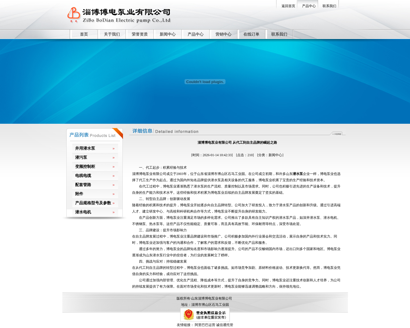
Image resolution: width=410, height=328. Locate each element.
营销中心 (223, 34)
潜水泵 (298, 174)
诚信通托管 (224, 325)
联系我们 (329, 6)
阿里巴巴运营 (205, 325)
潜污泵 (81, 157)
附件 (79, 194)
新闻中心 (168, 34)
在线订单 (251, 34)
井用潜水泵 (85, 148)
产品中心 (309, 6)
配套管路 (83, 185)
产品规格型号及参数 (93, 203)
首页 (84, 34)
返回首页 (288, 6)
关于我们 (112, 34)
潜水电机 (83, 212)
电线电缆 (83, 176)
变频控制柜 (85, 166)
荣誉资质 (140, 34)
